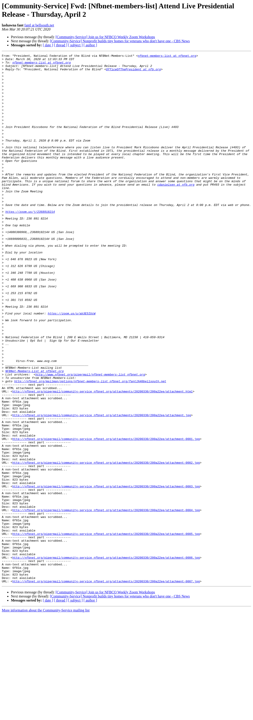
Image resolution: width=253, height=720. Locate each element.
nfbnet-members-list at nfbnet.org (167, 56)
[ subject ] (75, 45)
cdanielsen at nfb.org (175, 211)
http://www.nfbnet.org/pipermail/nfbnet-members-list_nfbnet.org (90, 439)
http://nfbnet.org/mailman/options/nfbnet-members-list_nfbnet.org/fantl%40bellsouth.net (90, 447)
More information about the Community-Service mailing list (46, 716)
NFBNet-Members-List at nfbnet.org (34, 435)
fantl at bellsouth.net (39, 25)
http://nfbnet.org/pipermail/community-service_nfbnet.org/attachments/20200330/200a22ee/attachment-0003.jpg (106, 573)
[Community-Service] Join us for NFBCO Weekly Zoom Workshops (105, 37)
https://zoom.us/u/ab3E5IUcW (72, 366)
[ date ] (48, 45)
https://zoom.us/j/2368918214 (30, 243)
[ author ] (90, 45)
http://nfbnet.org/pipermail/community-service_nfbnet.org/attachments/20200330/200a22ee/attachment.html (102, 459)
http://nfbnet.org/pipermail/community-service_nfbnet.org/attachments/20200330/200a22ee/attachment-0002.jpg (106, 545)
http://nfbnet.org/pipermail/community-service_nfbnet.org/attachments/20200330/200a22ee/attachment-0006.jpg (106, 658)
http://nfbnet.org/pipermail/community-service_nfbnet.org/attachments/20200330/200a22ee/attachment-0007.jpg (106, 687)
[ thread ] (60, 45)
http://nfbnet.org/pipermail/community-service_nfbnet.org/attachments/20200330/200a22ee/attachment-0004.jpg (106, 602)
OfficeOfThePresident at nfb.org (133, 73)
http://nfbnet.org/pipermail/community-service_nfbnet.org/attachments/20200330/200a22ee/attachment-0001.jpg (106, 516)
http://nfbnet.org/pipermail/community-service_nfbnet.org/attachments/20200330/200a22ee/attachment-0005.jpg (106, 630)
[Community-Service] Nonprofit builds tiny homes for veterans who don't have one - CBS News (120, 41)
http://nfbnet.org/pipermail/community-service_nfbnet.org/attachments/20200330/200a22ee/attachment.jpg (101, 488)
